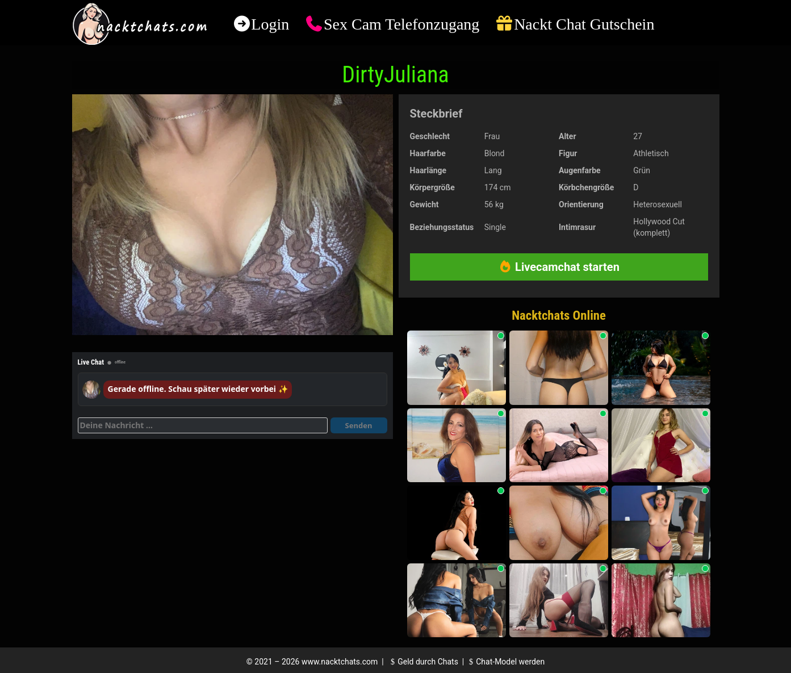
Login (270, 24)
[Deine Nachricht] (203, 425)
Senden (359, 425)
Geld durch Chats (423, 661)
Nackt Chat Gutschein (584, 24)
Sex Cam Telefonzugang (401, 24)
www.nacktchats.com (340, 661)
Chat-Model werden (505, 661)
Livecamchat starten (559, 267)
